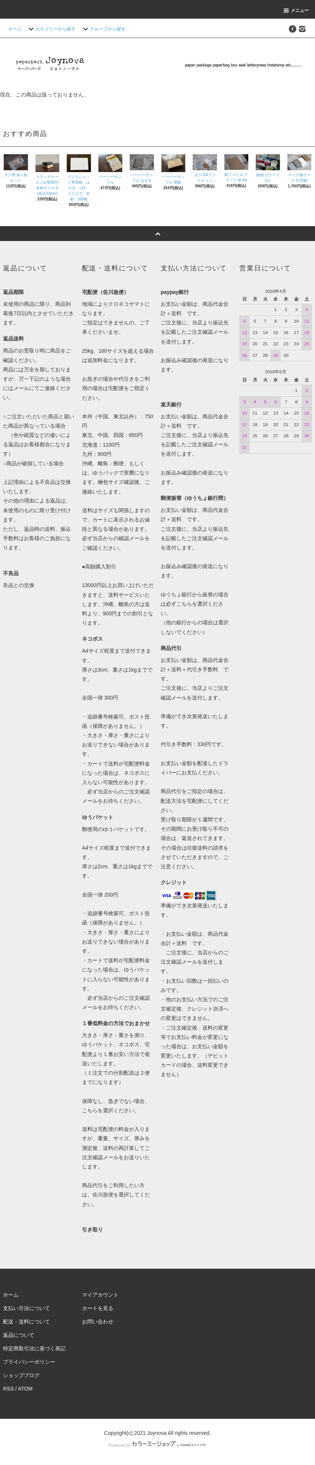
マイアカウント (100, 1295)
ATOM (25, 1389)
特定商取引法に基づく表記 (34, 1348)
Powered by (157, 1445)
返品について (18, 1335)
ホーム (15, 29)
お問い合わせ (97, 1322)
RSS (8, 1389)
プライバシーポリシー (29, 1362)
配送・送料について (26, 1322)
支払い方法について (26, 1308)
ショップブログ (21, 1375)
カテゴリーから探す (51, 29)
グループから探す (103, 29)
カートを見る (97, 1308)
